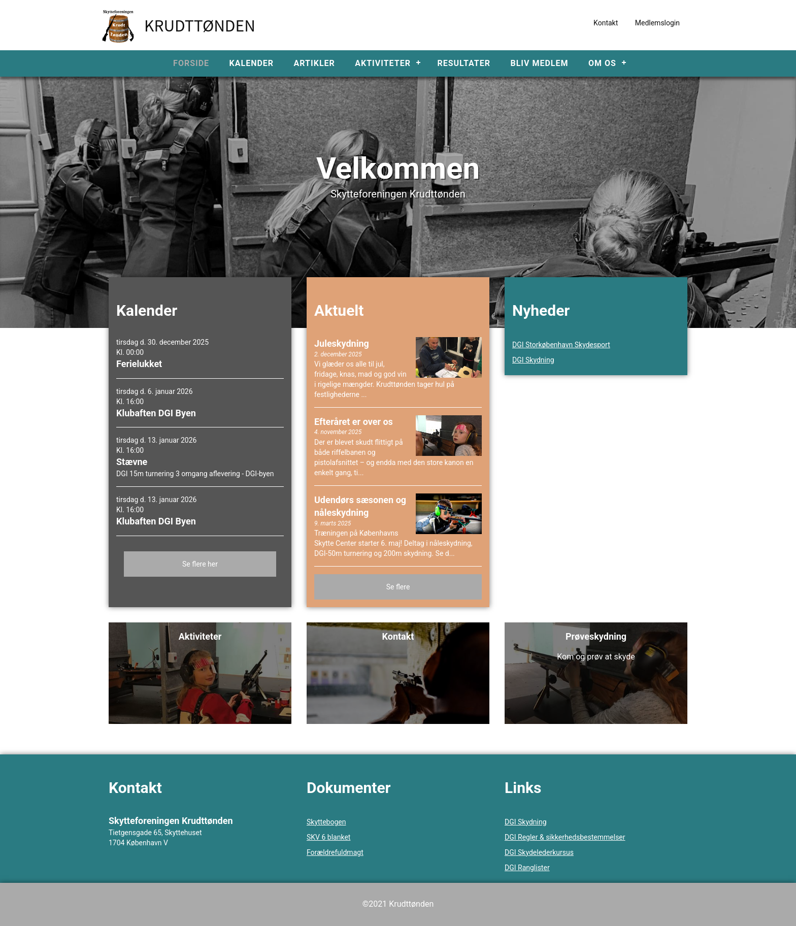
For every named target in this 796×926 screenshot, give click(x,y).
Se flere (398, 587)
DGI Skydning (533, 360)
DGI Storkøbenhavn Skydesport (561, 345)
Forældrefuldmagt (335, 852)
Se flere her (200, 564)
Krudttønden (199, 25)
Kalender (251, 63)
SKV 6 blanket (328, 837)
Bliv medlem (539, 63)
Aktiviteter (383, 63)
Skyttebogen (326, 822)
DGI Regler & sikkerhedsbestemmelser (565, 837)
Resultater (463, 63)
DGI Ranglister (527, 868)
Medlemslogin (657, 23)
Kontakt (605, 23)
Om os (602, 63)
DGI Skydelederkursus (539, 852)
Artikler (314, 63)
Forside (191, 63)
